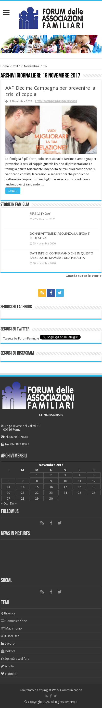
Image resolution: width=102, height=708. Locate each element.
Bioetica (8, 613)
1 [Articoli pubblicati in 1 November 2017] (37, 475)
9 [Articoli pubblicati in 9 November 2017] (51, 481)
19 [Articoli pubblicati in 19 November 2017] (93, 487)
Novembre (31, 66)
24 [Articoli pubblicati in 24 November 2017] (65, 493)
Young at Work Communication (60, 690)
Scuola (7, 666)
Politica (8, 651)
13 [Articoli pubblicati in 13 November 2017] (8, 487)
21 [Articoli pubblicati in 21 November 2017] (22, 493)
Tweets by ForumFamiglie (21, 338)
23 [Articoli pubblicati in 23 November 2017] (51, 493)
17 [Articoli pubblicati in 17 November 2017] (65, 487)
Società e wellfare (15, 658)
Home (4, 66)
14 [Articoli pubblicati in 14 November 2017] (22, 487)
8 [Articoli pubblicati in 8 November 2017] (37, 481)
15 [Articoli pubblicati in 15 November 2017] (36, 487)
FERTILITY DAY (40, 213)
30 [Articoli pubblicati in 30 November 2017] (51, 498)
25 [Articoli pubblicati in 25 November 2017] (79, 493)
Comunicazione (14, 621)
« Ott (4, 503)
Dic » (13, 503)
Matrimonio (11, 628)
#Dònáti (8, 674)
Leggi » (12, 190)
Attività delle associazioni (57, 101)
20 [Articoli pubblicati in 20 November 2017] (8, 493)
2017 (16, 66)
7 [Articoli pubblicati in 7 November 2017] (23, 481)
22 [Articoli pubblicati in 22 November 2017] (36, 493)
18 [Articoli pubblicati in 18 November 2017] (79, 487)
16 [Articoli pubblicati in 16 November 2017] (51, 487)
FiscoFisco (10, 636)
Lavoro (8, 643)
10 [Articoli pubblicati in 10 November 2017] (65, 481)
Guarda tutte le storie (83, 276)
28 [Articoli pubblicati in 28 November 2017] (22, 498)
